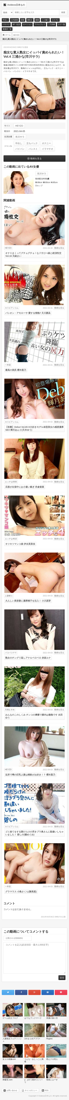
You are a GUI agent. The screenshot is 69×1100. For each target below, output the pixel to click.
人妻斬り (9, 596)
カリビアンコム (11, 308)
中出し (5, 20)
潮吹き (29, 20)
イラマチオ (47, 149)
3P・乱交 (16, 24)
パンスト (33, 149)
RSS (47, 1090)
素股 (37, 20)
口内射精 (14, 20)
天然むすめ (10, 709)
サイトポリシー (31, 1090)
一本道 (8, 365)
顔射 (22, 20)
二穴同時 (51, 24)
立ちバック (32, 143)
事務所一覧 (7, 29)
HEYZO (19, 125)
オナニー (46, 143)
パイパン (6, 24)
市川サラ (19, 137)
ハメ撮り (45, 20)
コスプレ (55, 20)
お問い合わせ (12, 1090)
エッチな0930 (11, 482)
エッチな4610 (11, 539)
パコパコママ (10, 652)
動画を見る (36, 158)
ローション (27, 24)
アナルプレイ (40, 24)
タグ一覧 (61, 24)
